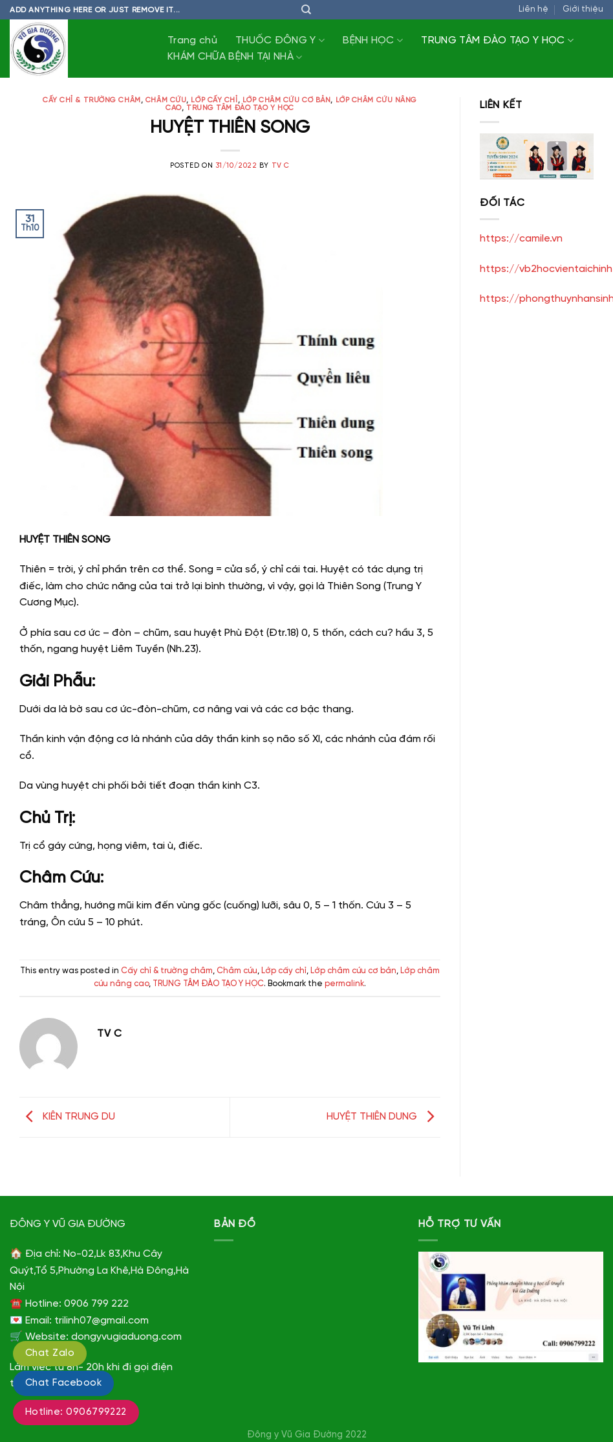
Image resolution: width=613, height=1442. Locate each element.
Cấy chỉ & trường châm (92, 100)
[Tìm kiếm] (306, 10)
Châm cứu (165, 100)
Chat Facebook (63, 1383)
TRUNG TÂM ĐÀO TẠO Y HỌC (497, 40)
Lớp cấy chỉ (214, 100)
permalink (344, 984)
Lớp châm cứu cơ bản (286, 100)
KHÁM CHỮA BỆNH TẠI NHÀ (235, 57)
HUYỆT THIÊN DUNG (383, 1117)
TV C (281, 166)
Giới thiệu (583, 9)
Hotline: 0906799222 (76, 1412)
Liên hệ (533, 9)
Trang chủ (192, 40)
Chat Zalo (49, 1353)
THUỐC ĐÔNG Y (280, 40)
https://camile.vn (521, 238)
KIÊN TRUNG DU (67, 1117)
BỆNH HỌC (373, 40)
